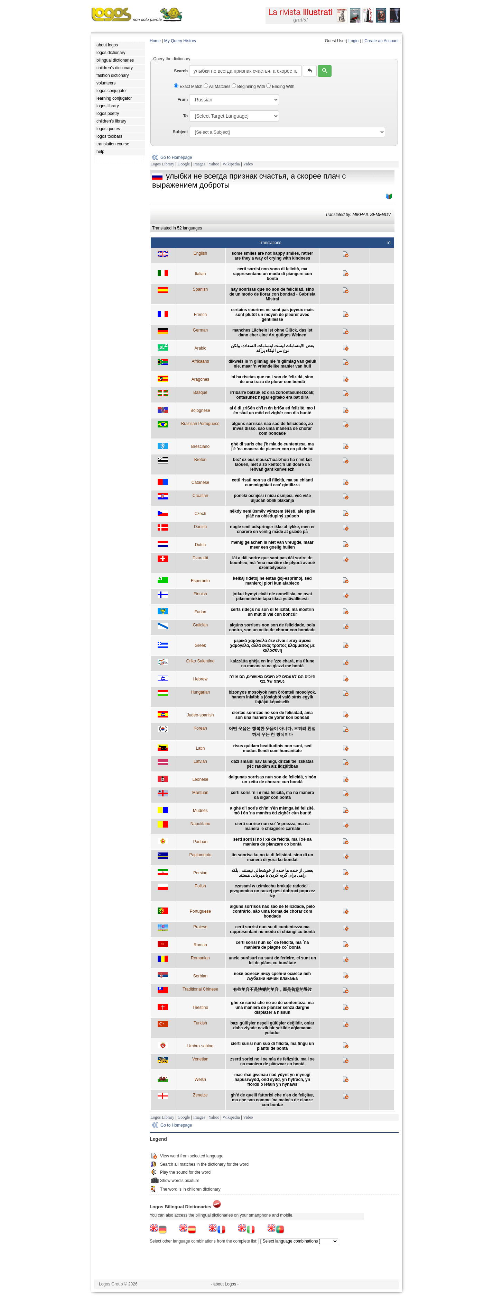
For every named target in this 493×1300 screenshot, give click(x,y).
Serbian (200, 976)
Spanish (200, 289)
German (200, 330)
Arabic (200, 348)
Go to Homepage (176, 157)
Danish (200, 526)
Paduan (200, 841)
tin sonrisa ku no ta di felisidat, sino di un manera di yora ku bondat (272, 857)
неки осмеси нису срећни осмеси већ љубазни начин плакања (272, 976)
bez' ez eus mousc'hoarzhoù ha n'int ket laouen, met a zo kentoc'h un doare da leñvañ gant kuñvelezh (272, 464)
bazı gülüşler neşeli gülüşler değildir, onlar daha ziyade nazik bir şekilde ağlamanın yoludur (272, 1028)
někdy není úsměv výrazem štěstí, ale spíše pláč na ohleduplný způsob (272, 513)
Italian (200, 273)
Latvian (200, 761)
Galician (200, 625)
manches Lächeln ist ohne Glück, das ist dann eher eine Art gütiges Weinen (272, 332)
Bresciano (200, 446)
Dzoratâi (200, 558)
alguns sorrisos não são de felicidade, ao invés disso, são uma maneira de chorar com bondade (272, 428)
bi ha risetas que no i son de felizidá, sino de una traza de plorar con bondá (272, 379)
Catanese (200, 482)
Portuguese (200, 911)
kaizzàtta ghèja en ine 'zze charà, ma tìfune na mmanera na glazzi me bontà (272, 663)
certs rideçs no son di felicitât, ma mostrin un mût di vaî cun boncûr (272, 612)
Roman (200, 944)
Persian (200, 872)
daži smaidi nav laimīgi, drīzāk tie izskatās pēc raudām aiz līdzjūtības (272, 764)
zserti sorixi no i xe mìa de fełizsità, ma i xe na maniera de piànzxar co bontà (272, 1061)
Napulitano (200, 823)
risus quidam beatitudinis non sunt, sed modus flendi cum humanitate (272, 748)
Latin (200, 748)
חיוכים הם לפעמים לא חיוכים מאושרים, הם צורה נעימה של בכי (272, 679)
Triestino (200, 1007)
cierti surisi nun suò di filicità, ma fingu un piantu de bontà (272, 1046)
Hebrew (200, 679)
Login (353, 40)
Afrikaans (200, 361)
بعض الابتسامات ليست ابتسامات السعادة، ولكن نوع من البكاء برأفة (272, 348)
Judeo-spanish (200, 715)
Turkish (200, 1023)
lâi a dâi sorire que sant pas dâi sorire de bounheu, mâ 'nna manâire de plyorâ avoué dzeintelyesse (272, 563)
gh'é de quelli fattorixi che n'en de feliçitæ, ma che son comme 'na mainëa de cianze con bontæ (272, 1100)
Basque (200, 392)
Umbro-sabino (200, 1046)
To (185, 116)
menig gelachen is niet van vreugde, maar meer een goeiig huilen (272, 545)
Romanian (200, 958)
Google (184, 164)
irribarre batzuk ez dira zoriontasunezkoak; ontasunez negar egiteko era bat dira (272, 395)
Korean (200, 728)
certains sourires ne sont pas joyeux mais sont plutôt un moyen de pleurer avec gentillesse (272, 314)
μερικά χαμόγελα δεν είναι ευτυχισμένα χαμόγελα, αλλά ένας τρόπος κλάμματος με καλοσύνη (272, 645)
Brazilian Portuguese (200, 423)
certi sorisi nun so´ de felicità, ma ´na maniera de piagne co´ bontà (272, 945)
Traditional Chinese (200, 989)
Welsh (200, 1079)
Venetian (200, 1059)
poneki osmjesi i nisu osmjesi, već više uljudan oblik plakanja (272, 498)
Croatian (200, 495)
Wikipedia (231, 164)
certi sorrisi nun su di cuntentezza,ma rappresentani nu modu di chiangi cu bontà (272, 929)
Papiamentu (200, 854)
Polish (200, 886)
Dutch (200, 544)
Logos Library (162, 164)
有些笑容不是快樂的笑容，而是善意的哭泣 (272, 989)
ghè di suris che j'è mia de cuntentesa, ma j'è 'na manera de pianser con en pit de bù (272, 446)
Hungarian (200, 692)
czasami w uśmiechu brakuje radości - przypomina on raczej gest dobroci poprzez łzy (272, 891)
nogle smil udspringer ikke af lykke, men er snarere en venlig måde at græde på (272, 529)
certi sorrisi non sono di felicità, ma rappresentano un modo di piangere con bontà (272, 274)
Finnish (200, 594)
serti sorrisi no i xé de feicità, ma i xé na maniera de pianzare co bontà (272, 842)
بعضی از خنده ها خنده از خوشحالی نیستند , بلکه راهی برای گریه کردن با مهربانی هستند (272, 873)
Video (248, 164)
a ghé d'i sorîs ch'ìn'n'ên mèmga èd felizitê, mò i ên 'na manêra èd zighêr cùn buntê (272, 810)
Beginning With (249, 86)
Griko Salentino (200, 661)
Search (181, 71)
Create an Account (381, 40)
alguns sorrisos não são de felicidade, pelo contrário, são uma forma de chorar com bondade (272, 911)
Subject (180, 131)
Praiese (200, 926)
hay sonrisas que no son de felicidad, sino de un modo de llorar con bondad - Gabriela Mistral (272, 294)
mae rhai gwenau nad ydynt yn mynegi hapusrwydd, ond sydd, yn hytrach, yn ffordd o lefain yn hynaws (272, 1079)
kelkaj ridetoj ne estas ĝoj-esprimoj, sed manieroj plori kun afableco (272, 581)
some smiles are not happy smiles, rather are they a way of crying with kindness (272, 256)
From (182, 99)
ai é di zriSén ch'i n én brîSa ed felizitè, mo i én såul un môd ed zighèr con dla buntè (272, 410)
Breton (200, 459)
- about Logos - (225, 1284)
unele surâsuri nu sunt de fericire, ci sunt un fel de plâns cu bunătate (272, 960)
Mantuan (200, 792)
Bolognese (200, 410)
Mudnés (200, 810)
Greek (200, 645)
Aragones (200, 379)
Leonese (200, 779)
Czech (200, 513)
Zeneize (200, 1095)
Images (199, 164)
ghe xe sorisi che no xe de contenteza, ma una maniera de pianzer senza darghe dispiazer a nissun (272, 1007)
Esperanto (200, 580)
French (200, 314)
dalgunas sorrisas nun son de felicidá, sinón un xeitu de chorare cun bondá (272, 779)
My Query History (180, 40)
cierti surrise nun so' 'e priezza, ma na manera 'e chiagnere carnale (272, 826)
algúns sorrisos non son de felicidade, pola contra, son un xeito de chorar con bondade (272, 627)
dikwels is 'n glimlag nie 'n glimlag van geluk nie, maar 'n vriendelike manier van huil (272, 364)
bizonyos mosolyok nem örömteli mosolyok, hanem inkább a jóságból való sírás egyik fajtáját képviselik (272, 697)
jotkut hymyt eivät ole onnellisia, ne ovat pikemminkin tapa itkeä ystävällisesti (272, 596)
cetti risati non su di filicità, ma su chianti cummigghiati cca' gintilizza (272, 482)
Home (155, 40)
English (200, 253)
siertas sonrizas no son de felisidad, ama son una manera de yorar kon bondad (272, 715)
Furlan (200, 612)
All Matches (218, 86)
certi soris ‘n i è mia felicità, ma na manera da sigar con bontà (272, 795)
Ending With (280, 86)
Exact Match (189, 86)
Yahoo (213, 164)
